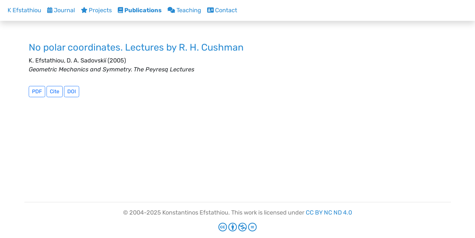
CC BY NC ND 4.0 (329, 212)
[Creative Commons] (237, 227)
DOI (71, 91)
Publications (140, 10)
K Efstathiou (24, 10)
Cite (54, 91)
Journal (61, 10)
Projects (96, 10)
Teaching (184, 10)
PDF (37, 91)
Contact (222, 10)
